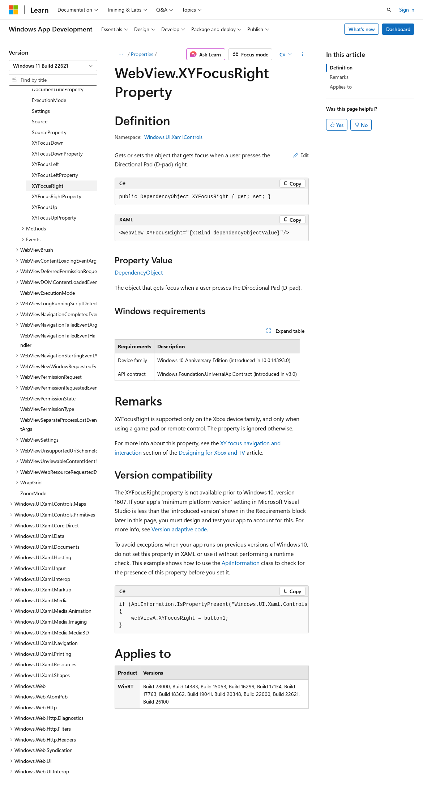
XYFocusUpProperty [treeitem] (54, 154)
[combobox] (53, 66)
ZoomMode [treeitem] (33, 430)
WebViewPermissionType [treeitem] (47, 346)
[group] (212, 615)
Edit (301, 155)
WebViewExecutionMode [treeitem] (47, 229)
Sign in (406, 9)
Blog (98, 763)
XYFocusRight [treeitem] (47, 122)
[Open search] (389, 9)
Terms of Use (194, 763)
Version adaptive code (179, 529)
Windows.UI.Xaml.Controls (173, 136)
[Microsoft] (13, 9)
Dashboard (398, 29)
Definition (341, 67)
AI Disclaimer (23, 763)
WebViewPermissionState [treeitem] (48, 335)
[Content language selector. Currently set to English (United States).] (42, 746)
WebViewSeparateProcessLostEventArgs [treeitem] (58, 361)
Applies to (341, 86)
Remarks (339, 76)
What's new (362, 29)
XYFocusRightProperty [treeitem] (56, 133)
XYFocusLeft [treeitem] (45, 101)
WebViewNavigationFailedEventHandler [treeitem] (57, 277)
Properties (142, 54)
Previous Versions (65, 763)
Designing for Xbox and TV (212, 452)
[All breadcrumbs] (121, 54)
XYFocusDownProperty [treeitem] (57, 90)
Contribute (129, 763)
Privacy (158, 763)
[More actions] (302, 54)
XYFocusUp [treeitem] (44, 144)
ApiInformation (241, 562)
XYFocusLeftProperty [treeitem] (55, 112)
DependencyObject (139, 272)
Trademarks (229, 763)
